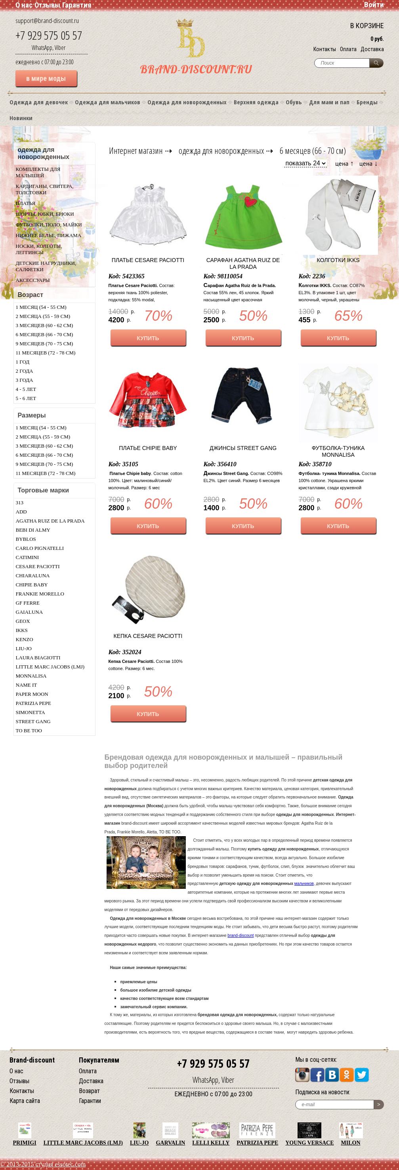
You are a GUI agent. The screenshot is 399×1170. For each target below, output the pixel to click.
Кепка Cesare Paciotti (148, 636)
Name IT (26, 685)
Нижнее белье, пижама (49, 235)
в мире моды (46, 78)
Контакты (324, 49)
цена (344, 163)
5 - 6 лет (26, 398)
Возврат (89, 1091)
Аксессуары (33, 280)
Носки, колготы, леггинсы (39, 249)
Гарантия (77, 5)
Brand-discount (32, 1060)
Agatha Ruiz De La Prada (50, 521)
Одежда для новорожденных (187, 102)
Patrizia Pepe (33, 703)
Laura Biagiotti (38, 658)
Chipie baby (32, 585)
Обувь (294, 102)
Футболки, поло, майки (49, 225)
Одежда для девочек (39, 102)
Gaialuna (29, 612)
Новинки (21, 118)
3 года (24, 380)
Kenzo (24, 639)
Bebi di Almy (33, 530)
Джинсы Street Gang (243, 448)
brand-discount (240, 935)
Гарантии (90, 1101)
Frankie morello (40, 594)
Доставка (372, 49)
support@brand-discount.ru (47, 20)
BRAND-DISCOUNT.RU (196, 69)
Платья (26, 203)
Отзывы (47, 5)
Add (21, 512)
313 (20, 503)
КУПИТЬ (148, 338)
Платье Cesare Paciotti (148, 260)
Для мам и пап (329, 102)
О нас (23, 5)
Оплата (348, 49)
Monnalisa (31, 676)
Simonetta (30, 712)
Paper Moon (32, 694)
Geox (23, 621)
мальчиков (304, 883)
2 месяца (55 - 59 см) (43, 316)
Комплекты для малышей (38, 172)
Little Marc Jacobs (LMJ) (50, 667)
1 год (23, 362)
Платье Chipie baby (148, 448)
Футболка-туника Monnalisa (338, 451)
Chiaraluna (33, 575)
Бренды (367, 102)
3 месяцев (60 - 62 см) (44, 325)
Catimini (27, 557)
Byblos (26, 539)
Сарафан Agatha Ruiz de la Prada (243, 263)
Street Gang (33, 721)
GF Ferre (28, 603)
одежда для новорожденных (221, 150)
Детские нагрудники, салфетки (46, 266)
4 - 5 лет (26, 389)
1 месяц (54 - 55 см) (41, 307)
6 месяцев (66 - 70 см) (44, 334)
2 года (24, 371)
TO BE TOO (29, 730)
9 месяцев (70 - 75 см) (44, 344)
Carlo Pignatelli (40, 548)
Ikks (22, 630)
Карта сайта (25, 1101)
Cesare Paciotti (38, 566)
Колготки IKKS (338, 260)
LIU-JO (24, 648)
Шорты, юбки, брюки (45, 214)
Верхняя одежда (256, 102)
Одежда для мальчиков (107, 102)
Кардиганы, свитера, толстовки (45, 189)
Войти (374, 4)
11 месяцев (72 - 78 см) (46, 353)
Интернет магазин (136, 150)
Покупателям (99, 1060)
